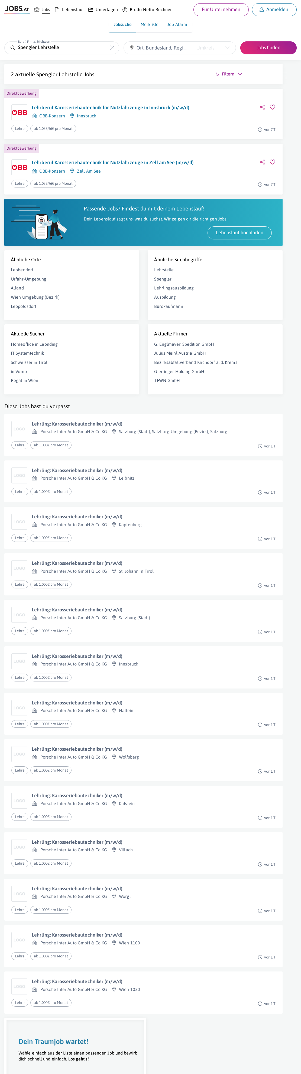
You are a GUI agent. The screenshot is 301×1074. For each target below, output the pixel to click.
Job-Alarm (177, 24)
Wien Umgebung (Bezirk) (35, 324)
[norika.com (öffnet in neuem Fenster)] (192, 1065)
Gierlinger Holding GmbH (111, 410)
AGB (79, 1065)
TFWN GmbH (99, 419)
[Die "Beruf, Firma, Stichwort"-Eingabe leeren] (112, 48)
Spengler (94, 306)
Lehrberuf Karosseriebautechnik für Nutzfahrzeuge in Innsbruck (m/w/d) (71, 117)
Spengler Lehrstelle (59, 74)
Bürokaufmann (100, 333)
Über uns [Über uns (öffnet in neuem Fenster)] (12, 1065)
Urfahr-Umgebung (29, 306)
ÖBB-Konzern (52, 128)
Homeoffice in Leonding (34, 371)
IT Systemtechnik (27, 380)
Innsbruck (86, 128)
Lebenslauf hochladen (103, 259)
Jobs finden (268, 47)
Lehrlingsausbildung (106, 314)
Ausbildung (97, 324)
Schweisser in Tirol (29, 389)
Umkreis (205, 48)
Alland (17, 314)
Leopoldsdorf (23, 333)
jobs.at (135, 1065)
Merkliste (150, 24)
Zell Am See (89, 188)
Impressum (62, 1065)
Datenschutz (98, 1065)
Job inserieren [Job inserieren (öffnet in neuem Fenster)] (36, 1065)
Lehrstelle (96, 296)
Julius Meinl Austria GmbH (112, 386)
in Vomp (19, 398)
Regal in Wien (24, 407)
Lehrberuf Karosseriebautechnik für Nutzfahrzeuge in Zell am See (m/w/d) (73, 176)
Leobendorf (22, 296)
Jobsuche (123, 24)
